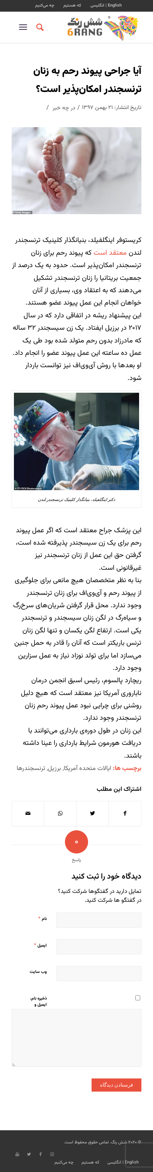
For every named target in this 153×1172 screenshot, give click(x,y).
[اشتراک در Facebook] (125, 813)
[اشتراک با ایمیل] (28, 813)
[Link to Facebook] (40, 1154)
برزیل (54, 768)
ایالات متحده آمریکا (87, 768)
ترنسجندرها (31, 768)
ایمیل (40, 945)
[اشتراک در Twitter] (92, 813)
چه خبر (61, 108)
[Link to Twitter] (29, 1154)
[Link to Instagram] (52, 1154)
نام (42, 919)
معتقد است (110, 253)
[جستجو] (39, 27)
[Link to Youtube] (17, 1154)
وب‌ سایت (38, 972)
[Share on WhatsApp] (60, 813)
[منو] (24, 27)
